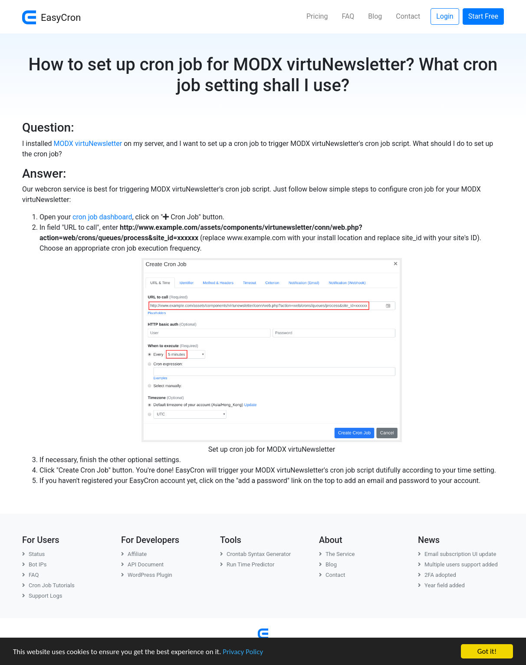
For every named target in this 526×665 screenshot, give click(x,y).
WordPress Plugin (146, 575)
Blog (375, 16)
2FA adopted (437, 575)
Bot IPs (34, 564)
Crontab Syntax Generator (255, 554)
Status (33, 554)
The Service (337, 554)
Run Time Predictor (247, 564)
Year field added (441, 585)
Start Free (483, 16)
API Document (142, 564)
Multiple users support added (458, 564)
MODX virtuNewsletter (88, 143)
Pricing (317, 16)
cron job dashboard (102, 217)
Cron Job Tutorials (48, 585)
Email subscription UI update (457, 554)
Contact (408, 16)
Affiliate (134, 554)
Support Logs (42, 595)
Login (444, 16)
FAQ (348, 16)
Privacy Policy (243, 652)
